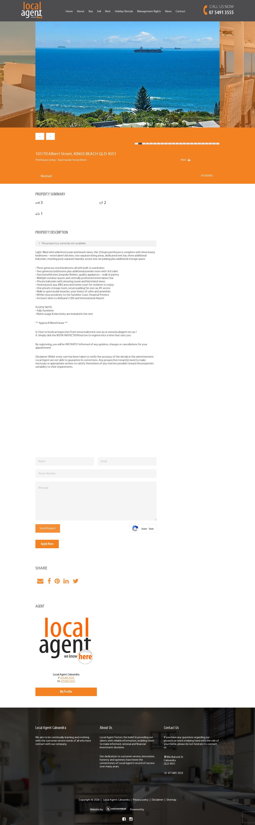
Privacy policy (141, 799)
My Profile (66, 692)
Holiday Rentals (124, 11)
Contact (180, 11)
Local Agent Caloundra (116, 799)
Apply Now (47, 544)
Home (69, 11)
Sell (99, 11)
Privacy (144, 529)
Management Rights (149, 11)
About (80, 11)
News (168, 11)
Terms (151, 529)
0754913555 (67, 678)
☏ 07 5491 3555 (173, 773)
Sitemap (171, 799)
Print (183, 160)
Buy (91, 11)
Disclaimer (157, 799)
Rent (108, 11)
